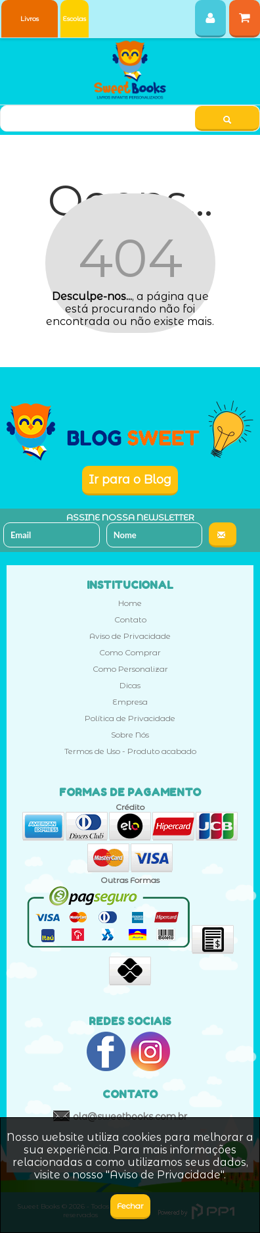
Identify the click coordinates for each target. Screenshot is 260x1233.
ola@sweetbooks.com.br (130, 1116)
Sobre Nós (130, 735)
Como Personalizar (130, 669)
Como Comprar (130, 652)
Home (130, 603)
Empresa (130, 702)
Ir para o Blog (130, 479)
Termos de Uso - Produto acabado (130, 751)
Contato (130, 619)
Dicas (130, 685)
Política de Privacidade (130, 718)
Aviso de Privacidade (130, 636)
